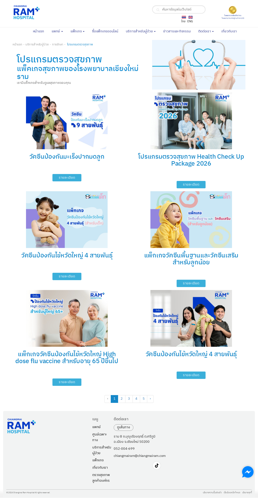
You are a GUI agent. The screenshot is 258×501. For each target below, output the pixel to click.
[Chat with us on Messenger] (248, 472)
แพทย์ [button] (57, 31)
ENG (190, 21)
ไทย (183, 21)
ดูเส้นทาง (123, 427)
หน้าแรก (40, 31)
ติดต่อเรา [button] (206, 31)
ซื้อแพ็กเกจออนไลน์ (107, 31)
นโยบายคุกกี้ (247, 493)
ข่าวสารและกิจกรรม (178, 31)
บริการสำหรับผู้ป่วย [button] (141, 31)
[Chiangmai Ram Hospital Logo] (51, 12)
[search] (158, 10)
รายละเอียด (67, 177)
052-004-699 (124, 449)
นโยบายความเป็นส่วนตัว (212, 493)
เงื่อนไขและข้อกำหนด (232, 493)
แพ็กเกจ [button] (77, 31)
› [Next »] (150, 399)
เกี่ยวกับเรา (231, 31)
